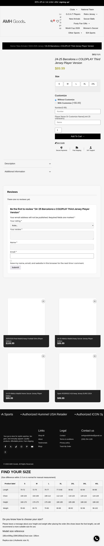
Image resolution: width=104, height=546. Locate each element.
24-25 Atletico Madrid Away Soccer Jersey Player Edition (75, 340)
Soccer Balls (89, 19)
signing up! (64, 2)
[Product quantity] (58, 130)
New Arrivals (74, 19)
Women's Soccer (90, 28)
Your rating (16, 221)
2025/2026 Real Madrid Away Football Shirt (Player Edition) (24, 340)
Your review (16, 229)
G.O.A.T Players (73, 14)
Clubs (74, 9)
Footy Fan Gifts (82, 23)
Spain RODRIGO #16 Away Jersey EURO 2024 (74, 393)
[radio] (59, 84)
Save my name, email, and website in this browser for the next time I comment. (47, 263)
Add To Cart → (78, 136)
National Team (87, 9)
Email (13, 252)
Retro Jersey (91, 14)
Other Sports (75, 33)
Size (57, 76)
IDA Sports (90, 33)
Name (13, 242)
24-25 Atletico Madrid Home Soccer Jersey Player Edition (24, 395)
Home (12, 46)
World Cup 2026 (73, 28)
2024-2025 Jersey (36, 46)
